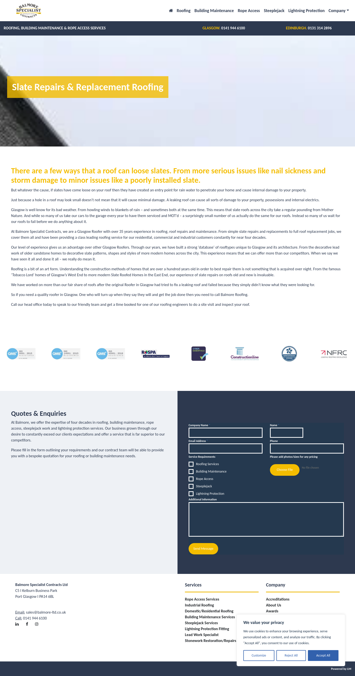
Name (274, 425)
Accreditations (277, 599)
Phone (274, 441)
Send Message (203, 549)
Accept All (323, 655)
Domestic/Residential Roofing (209, 610)
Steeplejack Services (201, 622)
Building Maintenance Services (210, 616)
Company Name (199, 425)
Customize (259, 655)
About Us (273, 605)
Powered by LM (341, 668)
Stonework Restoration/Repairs (210, 640)
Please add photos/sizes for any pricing (294, 456)
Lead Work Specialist (202, 634)
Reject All (291, 655)
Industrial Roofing (199, 605)
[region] (291, 640)
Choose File (285, 470)
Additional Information (203, 499)
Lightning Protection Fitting (207, 628)
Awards (272, 610)
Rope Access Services (202, 599)
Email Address (198, 441)
